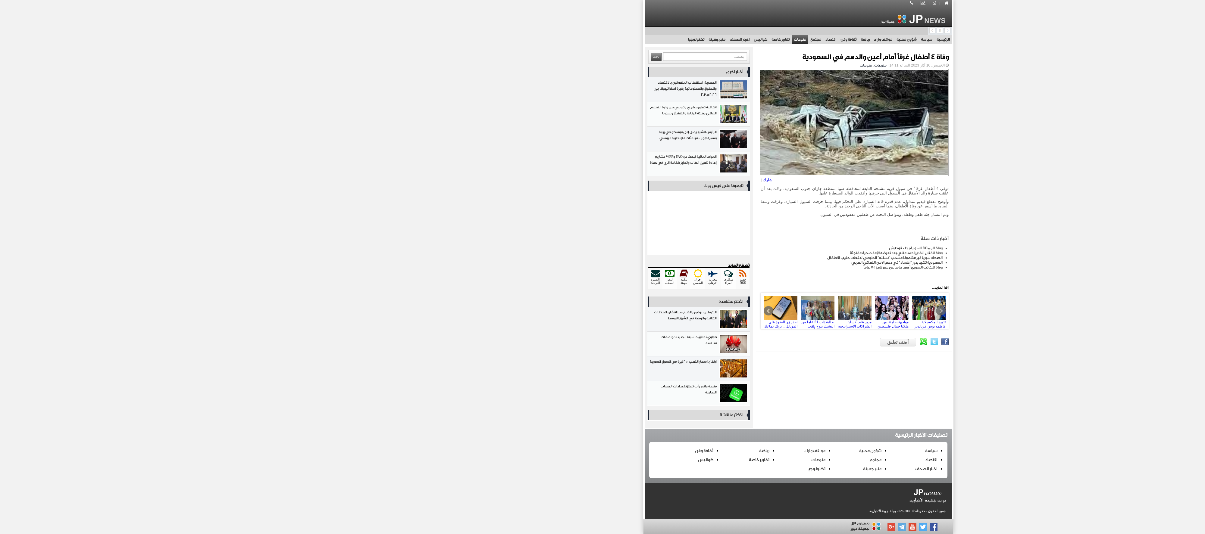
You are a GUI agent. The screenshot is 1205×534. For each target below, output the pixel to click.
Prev (572, 311)
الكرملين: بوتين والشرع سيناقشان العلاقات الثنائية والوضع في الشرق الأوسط (503, 320)
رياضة (669, 39)
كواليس (564, 39)
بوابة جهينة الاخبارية (687, 511)
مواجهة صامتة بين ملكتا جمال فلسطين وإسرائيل (674, 311)
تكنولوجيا (500, 39)
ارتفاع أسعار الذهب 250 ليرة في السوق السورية (503, 370)
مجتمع (620, 39)
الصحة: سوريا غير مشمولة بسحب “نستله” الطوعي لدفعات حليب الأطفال (689, 258)
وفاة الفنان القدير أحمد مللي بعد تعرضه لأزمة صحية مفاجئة (700, 253)
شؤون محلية (711, 39)
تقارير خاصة (585, 39)
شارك (572, 180)
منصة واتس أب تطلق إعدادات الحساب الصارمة (503, 394)
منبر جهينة (521, 39)
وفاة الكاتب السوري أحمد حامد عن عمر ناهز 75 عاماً (707, 267)
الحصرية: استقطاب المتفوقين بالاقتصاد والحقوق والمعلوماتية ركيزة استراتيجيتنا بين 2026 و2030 (503, 91)
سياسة (731, 39)
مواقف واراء (687, 39)
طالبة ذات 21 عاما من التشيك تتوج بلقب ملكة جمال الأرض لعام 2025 (600, 311)
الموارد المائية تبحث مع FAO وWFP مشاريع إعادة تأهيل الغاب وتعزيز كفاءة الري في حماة (503, 165)
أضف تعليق (702, 342)
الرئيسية (747, 39)
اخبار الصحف (544, 39)
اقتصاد (635, 39)
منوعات (604, 39)
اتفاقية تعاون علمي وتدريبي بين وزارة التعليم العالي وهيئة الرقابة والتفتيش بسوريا (503, 115)
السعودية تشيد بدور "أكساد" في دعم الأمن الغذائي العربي (701, 262)
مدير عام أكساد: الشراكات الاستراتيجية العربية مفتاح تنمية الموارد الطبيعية (637, 311)
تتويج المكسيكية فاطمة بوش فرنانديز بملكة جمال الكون (711, 311)
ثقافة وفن (653, 39)
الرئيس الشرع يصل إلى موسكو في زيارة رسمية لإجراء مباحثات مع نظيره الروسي (503, 140)
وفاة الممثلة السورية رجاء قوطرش (720, 248)
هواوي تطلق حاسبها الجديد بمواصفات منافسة (503, 345)
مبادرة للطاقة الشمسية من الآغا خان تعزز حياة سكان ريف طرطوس (751, 311)
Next (745, 311)
